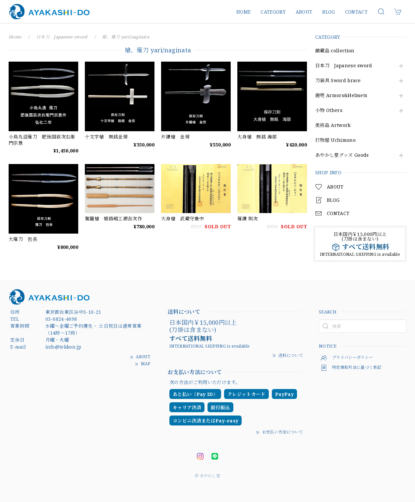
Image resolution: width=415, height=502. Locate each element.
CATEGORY (273, 12)
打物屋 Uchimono (335, 140)
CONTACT (356, 12)
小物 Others (328, 110)
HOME (243, 12)
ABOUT (304, 12)
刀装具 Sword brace (338, 81)
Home (15, 37)
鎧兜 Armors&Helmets (341, 95)
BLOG (328, 12)
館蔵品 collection (334, 51)
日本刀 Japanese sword (343, 66)
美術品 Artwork (333, 125)
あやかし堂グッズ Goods (342, 155)
